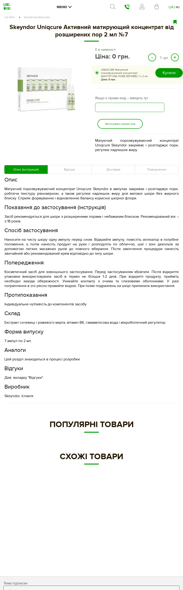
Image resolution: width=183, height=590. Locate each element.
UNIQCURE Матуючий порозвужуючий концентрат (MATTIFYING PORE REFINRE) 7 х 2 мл (124, 74)
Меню (64, 7)
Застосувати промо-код (120, 123)
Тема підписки (15, 583)
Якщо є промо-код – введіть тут (121, 98)
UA (171, 7)
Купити (169, 72)
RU (178, 7)
